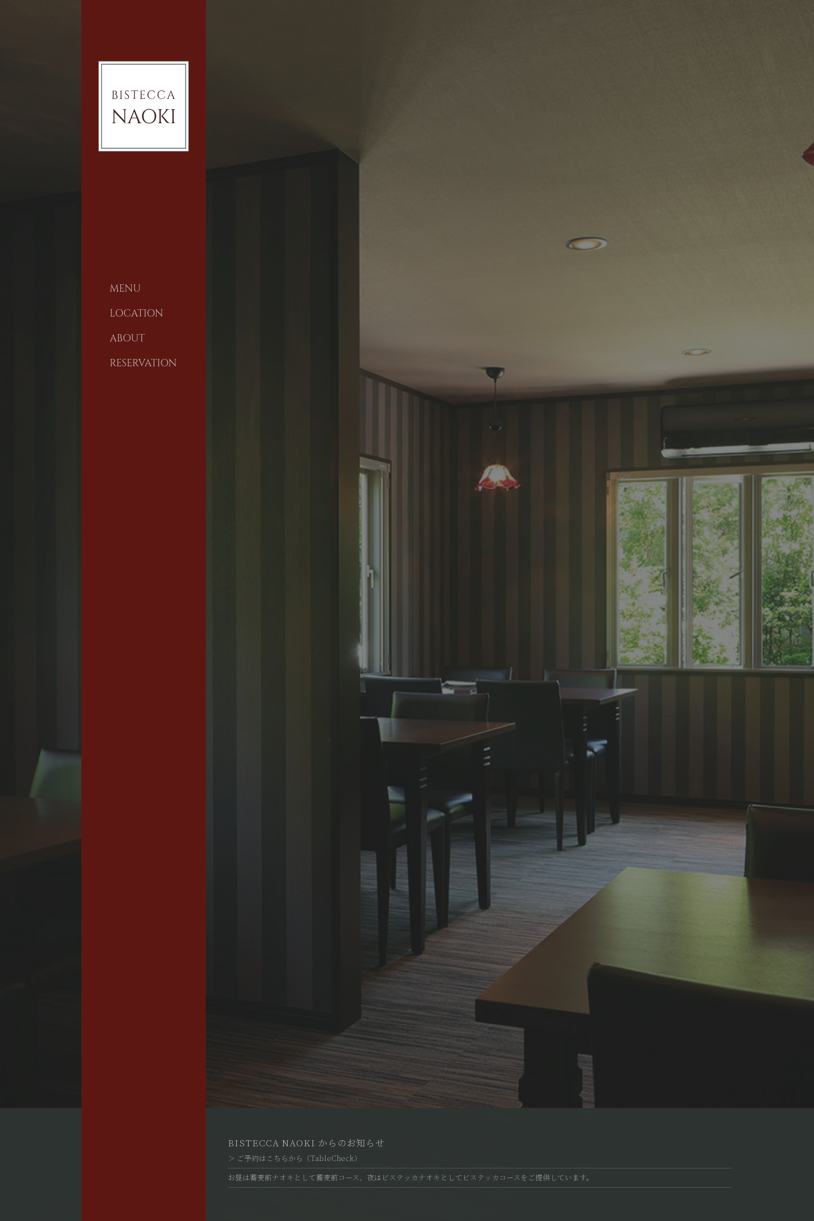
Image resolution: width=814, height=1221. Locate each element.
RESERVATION (143, 363)
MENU (125, 289)
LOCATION (136, 314)
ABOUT (127, 338)
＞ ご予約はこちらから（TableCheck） (294, 1158)
